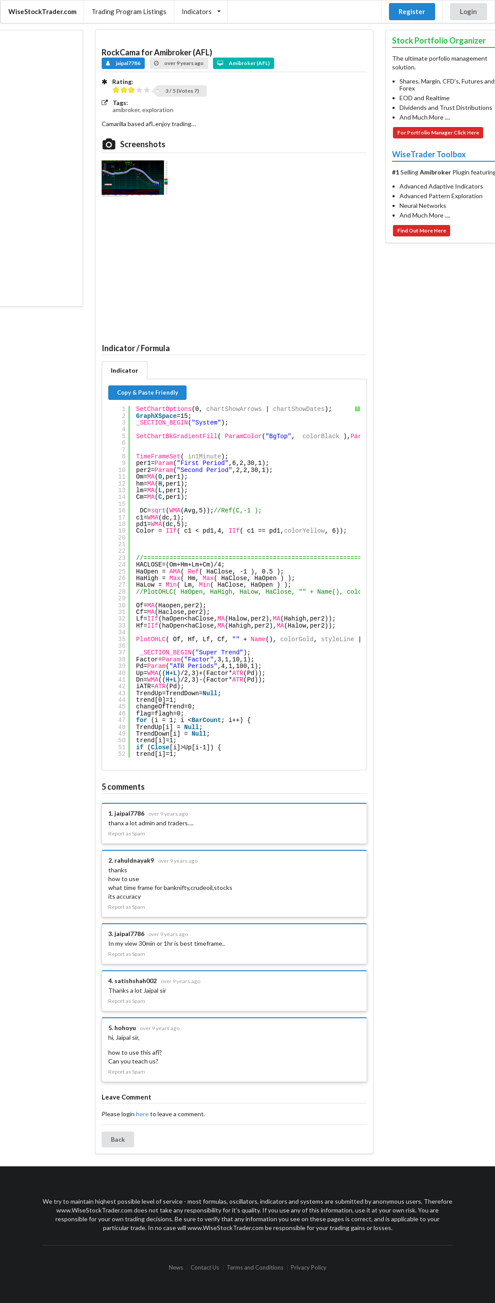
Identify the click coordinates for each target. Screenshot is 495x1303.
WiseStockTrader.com (42, 11)
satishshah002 (135, 980)
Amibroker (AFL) (243, 63)
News (176, 1267)
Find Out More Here (421, 230)
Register (412, 11)
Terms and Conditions (255, 1267)
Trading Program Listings (129, 11)
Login (468, 11)
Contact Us (205, 1267)
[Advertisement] (41, 168)
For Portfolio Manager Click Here (438, 132)
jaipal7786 (123, 63)
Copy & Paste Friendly (147, 392)
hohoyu (125, 1027)
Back (118, 1139)
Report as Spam (126, 834)
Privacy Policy (308, 1267)
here (142, 1114)
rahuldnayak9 (134, 860)
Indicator (124, 370)
